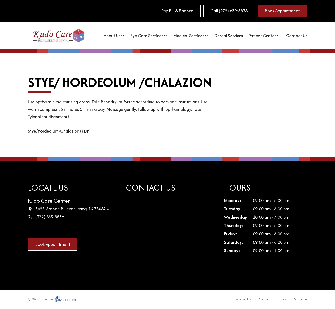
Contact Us (296, 36)
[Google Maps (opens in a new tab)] (41, 229)
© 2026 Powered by (52, 299)
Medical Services (188, 36)
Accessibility (243, 299)
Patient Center (262, 36)
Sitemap (264, 299)
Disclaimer (300, 299)
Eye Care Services (147, 36)
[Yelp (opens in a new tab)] (60, 229)
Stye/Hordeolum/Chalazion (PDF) (59, 131)
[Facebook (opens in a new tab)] (31, 229)
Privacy (281, 299)
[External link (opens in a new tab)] (70, 229)
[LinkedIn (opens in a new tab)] (50, 229)
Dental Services (228, 36)
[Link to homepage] (58, 35)
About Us (112, 36)
